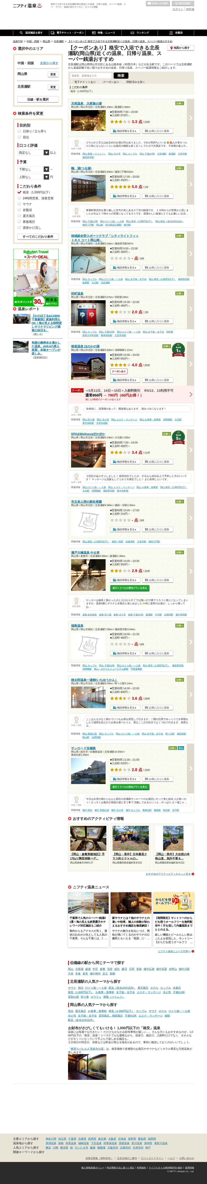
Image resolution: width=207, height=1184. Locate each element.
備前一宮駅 (117, 541)
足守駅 (175, 810)
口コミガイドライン (152, 1158)
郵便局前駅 (106, 335)
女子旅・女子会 (125, 992)
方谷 (70, 973)
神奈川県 (51, 1138)
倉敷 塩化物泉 (89, 614)
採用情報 (189, 1167)
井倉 (78, 973)
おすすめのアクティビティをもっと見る (168, 873)
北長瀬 (79, 968)
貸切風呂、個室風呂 (111, 1015)
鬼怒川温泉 (161, 1143)
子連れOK (179, 992)
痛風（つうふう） (114, 996)
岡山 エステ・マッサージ (124, 419)
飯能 (92, 1147)
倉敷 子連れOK (135, 614)
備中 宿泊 (87, 810)
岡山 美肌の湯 (89, 733)
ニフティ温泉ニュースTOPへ (174, 951)
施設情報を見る (126, 130)
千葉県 (72, 1138)
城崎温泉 (83, 1143)
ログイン (177, 9)
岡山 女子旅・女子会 (135, 279)
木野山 (173, 968)
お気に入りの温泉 (158, 3)
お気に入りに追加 (159, 130)
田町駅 (169, 332)
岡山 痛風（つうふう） (94, 154)
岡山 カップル (130, 154)
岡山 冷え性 (114, 154)
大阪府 (112, 1138)
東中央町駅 (88, 423)
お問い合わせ (186, 1158)
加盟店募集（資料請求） (99, 1158)
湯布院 (148, 1143)
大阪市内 (112, 1147)
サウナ (72, 987)
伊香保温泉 (110, 1143)
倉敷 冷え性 (119, 614)
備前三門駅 (88, 224)
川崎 (55, 1147)
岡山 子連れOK (147, 154)
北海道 (122, 1138)
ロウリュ (96, 996)
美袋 (139, 968)
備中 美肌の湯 (101, 810)
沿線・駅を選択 (38, 99)
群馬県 (92, 1138)
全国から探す (49, 63)
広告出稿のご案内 (127, 1158)
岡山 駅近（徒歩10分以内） (169, 221)
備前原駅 (181, 733)
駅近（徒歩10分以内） (122, 987)
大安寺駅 (182, 154)
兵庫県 (82, 1138)
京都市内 (125, 1147)
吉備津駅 (130, 541)
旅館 (167, 1015)
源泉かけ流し (32, 227)
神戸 (148, 1147)
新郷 (112, 973)
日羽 (131, 968)
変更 (53, 74)
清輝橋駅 (167, 419)
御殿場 (101, 1147)
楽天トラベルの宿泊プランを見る (130, 588)
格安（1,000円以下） (81, 992)
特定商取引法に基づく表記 (120, 1167)
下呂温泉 (96, 1143)
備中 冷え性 (117, 810)
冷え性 (167, 992)
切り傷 (85, 996)
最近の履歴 (183, 3)
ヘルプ (171, 1158)
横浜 (48, 1147)
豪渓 (124, 968)
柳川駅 (127, 224)
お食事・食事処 (104, 992)
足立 (105, 973)
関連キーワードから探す (29, 1152)
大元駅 (95, 282)
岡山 (70, 968)
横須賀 (64, 1147)
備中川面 (184, 968)
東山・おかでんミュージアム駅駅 (111, 669)
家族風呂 (29, 221)
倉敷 (102, 968)
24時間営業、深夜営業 (38, 198)
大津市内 (138, 1147)
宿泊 (80, 987)
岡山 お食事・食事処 (150, 419)
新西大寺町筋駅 (90, 335)
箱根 (61, 1143)
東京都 (102, 1138)
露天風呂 (143, 987)
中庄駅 (158, 614)
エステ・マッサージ (149, 992)
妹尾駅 (85, 282)
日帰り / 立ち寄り (35, 131)
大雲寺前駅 (120, 335)
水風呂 (177, 987)
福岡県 (152, 1138)
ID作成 (190, 9)
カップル (165, 987)
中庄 (95, 968)
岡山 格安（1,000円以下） (139, 221)
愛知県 (142, 1138)
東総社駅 (147, 810)
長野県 (132, 1138)
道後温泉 (124, 1143)
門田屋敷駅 (136, 669)
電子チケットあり (85, 81)
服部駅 (157, 810)
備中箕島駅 (181, 614)
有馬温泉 (71, 1143)
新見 (85, 973)
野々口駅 (170, 733)
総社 (117, 968)
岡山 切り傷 (88, 419)
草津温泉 (51, 1143)
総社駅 (166, 810)
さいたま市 (81, 1147)
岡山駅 (99, 224)
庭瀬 (88, 968)
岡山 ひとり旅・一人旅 (112, 221)
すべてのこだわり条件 (38, 236)
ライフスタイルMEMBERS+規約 (165, 1167)
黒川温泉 (136, 1143)
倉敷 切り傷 (105, 614)
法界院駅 (96, 737)
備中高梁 (161, 968)
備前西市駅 (88, 157)
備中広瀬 (149, 968)
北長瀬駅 (161, 154)
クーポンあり (111, 81)
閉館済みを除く (136, 81)
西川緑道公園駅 (113, 224)
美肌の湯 (73, 996)
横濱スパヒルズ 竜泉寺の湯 (87, 1048)
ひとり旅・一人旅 (96, 987)
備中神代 (95, 973)
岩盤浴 (27, 210)
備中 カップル (133, 810)
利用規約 (141, 1167)
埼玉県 (62, 1138)
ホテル (154, 987)
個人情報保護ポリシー (92, 1167)
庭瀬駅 (172, 154)
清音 (110, 968)
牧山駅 (85, 737)
